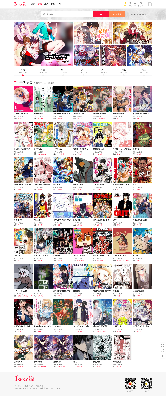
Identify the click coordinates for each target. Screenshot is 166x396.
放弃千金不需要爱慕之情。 (142, 114)
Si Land (135, 255)
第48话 (139, 154)
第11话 (40, 260)
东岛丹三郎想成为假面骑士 (122, 184)
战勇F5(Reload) (98, 149)
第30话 (79, 367)
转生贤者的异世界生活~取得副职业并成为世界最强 (32, 184)
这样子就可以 (38, 114)
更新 (40, 4)
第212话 (20, 367)
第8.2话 (139, 118)
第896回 (60, 189)
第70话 (79, 331)
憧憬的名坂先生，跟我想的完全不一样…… (29, 326)
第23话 (139, 296)
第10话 (40, 189)
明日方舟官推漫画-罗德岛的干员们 (65, 114)
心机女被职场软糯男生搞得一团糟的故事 (48, 184)
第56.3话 (40, 118)
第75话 (40, 225)
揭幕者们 (60, 118)
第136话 (99, 225)
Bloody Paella (78, 184)
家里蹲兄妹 (38, 149)
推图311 (60, 225)
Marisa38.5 (57, 326)
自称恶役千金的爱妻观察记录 (123, 149)
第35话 (119, 367)
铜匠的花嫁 (117, 362)
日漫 (53, 4)
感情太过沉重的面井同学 (102, 291)
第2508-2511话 (42, 154)
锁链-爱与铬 (18, 220)
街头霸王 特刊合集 (100, 114)
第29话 (60, 260)
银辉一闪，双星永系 (41, 255)
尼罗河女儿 (57, 149)
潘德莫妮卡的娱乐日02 (25, 296)
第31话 (99, 367)
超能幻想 (76, 220)
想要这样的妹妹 (138, 291)
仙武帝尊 (56, 184)
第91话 (119, 331)
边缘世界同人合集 (119, 255)
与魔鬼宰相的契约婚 (140, 220)
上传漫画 (162, 350)
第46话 (99, 189)
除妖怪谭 (37, 220)
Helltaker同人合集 (20, 291)
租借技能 (96, 362)
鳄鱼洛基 (136, 149)
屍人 (75, 362)
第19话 (79, 189)
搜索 (101, 14)
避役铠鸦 (76, 291)
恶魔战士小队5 (101, 118)
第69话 (119, 189)
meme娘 (36, 291)
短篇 (118, 296)
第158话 (79, 154)
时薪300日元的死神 (100, 326)
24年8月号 (61, 154)
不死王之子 (18, 255)
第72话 (99, 296)
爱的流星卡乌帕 (118, 114)
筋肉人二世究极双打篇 (101, 220)
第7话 (119, 154)
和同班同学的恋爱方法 (22, 149)
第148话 (99, 154)
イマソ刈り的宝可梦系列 (62, 220)
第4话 (19, 154)
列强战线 (56, 255)
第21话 (139, 331)
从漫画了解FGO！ (79, 255)
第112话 (79, 118)
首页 (33, 4)
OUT (114, 220)
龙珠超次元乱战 (79, 114)
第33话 (60, 296)
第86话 (20, 189)
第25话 (119, 118)
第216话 (40, 296)
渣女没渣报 (117, 326)
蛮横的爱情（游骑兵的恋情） (126, 260)
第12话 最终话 (101, 331)
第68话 (139, 189)
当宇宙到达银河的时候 (81, 326)
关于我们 (18, 386)
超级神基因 (38, 362)
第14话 (20, 118)
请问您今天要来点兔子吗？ (83, 149)
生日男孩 (100, 260)
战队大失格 (18, 362)
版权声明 (39, 386)
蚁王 (134, 184)
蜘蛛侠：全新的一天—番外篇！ (104, 255)
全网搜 (117, 14)
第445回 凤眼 (42, 367)
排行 (46, 4)
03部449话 (80, 260)
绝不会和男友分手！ (21, 114)
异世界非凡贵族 (98, 184)
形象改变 (116, 291)
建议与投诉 (29, 386)
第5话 (19, 225)
